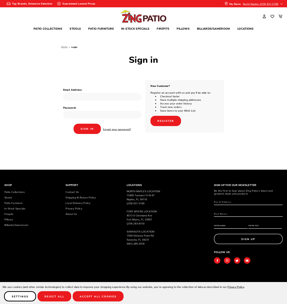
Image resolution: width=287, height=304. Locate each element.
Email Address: (72, 89)
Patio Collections (47, 28)
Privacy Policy (74, 208)
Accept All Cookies (98, 296)
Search (42, 15)
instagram (227, 260)
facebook (217, 260)
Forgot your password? (117, 129)
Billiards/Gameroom (213, 28)
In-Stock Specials (135, 28)
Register (165, 121)
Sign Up (248, 239)
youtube (247, 260)
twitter (237, 260)
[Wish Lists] (272, 16)
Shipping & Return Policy (81, 197)
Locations (245, 28)
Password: (70, 107)
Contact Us (72, 191)
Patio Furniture (101, 28)
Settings (20, 296)
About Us (71, 213)
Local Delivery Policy (78, 202)
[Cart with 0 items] (280, 16)
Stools (75, 28)
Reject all (54, 296)
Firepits (163, 28)
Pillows (183, 28)
